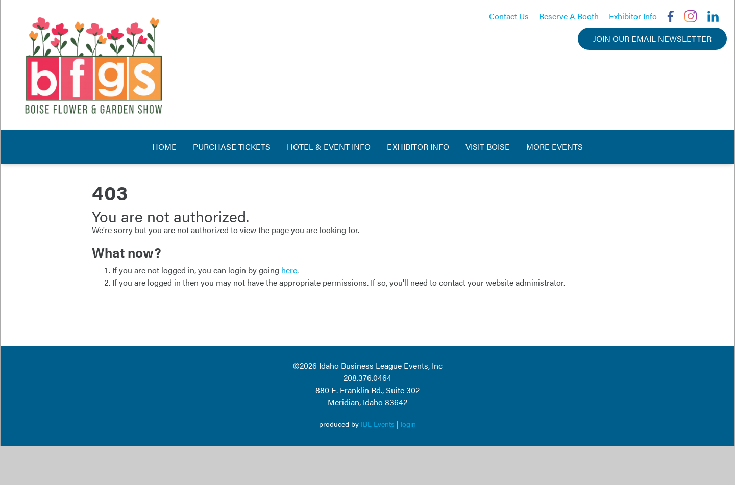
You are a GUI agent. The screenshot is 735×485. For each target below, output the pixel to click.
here (289, 270)
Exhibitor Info (633, 16)
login (408, 424)
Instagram (690, 16)
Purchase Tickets (232, 146)
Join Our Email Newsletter (652, 38)
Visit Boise (487, 146)
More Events (554, 146)
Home (164, 146)
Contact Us (509, 16)
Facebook (671, 16)
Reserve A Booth (569, 16)
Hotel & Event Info (329, 146)
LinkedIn (713, 16)
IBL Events (378, 424)
